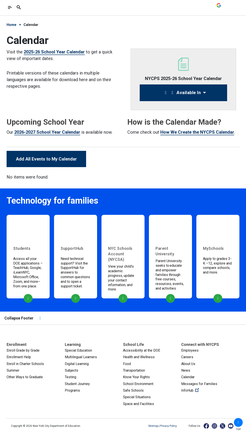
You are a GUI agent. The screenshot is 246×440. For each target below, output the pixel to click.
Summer (13, 370)
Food (127, 364)
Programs (72, 390)
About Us (188, 364)
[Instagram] (215, 426)
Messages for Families (199, 384)
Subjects (71, 370)
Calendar (188, 377)
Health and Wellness (139, 357)
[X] (223, 426)
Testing (70, 377)
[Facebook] (207, 426)
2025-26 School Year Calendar (54, 52)
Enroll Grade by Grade (23, 350)
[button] (238, 422)
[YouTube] (231, 426)
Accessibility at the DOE (141, 350)
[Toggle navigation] (10, 7)
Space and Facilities (138, 404)
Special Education (78, 350)
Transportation (134, 370)
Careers (187, 357)
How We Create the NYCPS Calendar (197, 132)
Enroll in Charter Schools (25, 364)
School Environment (138, 384)
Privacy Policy (168, 425)
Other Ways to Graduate (25, 377)
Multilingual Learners (81, 357)
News (185, 370)
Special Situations (137, 397)
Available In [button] (182, 92)
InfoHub (204, 390)
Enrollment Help (19, 357)
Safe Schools (133, 390)
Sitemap (153, 425)
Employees (190, 350)
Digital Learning (77, 364)
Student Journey (77, 384)
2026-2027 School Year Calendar (47, 132)
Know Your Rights (136, 377)
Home (11, 25)
